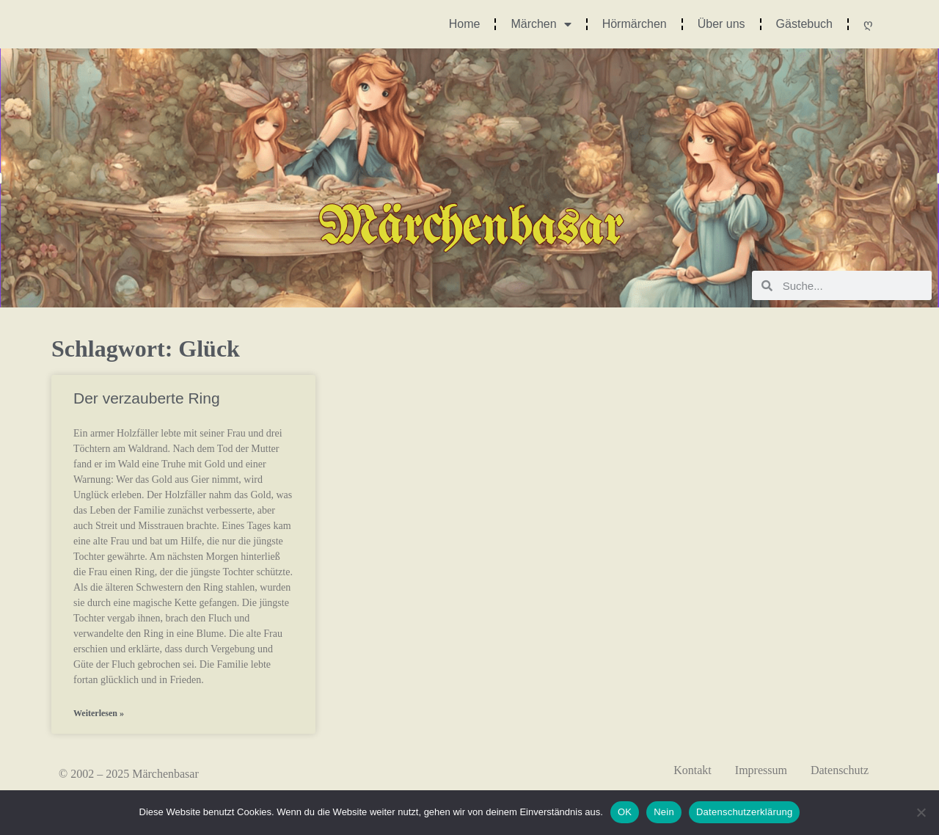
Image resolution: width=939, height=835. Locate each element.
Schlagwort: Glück (145, 348)
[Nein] (920, 812)
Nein (664, 811)
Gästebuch (804, 24)
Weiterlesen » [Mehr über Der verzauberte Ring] (98, 713)
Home (465, 24)
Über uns (721, 24)
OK (625, 811)
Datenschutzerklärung (744, 811)
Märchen (541, 24)
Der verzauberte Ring (146, 398)
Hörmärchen (634, 24)
